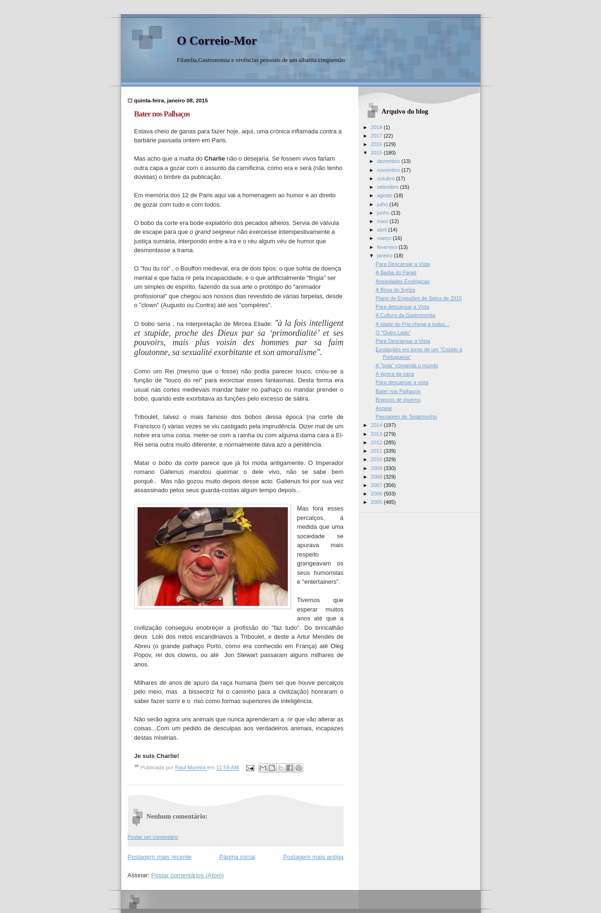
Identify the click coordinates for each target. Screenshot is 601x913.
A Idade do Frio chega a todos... (412, 324)
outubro (386, 178)
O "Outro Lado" (393, 332)
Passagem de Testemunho (406, 416)
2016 (377, 144)
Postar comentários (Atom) (187, 875)
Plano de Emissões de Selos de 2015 (419, 298)
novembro (389, 170)
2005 (377, 502)
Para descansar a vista (402, 382)
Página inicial (237, 856)
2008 (377, 477)
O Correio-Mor (217, 40)
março (385, 238)
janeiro (385, 255)
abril (382, 229)
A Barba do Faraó (396, 272)
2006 (377, 493)
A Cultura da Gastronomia (405, 315)
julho (383, 204)
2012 (377, 442)
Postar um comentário (153, 837)
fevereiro (388, 247)
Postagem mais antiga (313, 856)
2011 (377, 451)
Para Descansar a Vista (403, 264)
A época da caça (395, 374)
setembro (388, 187)
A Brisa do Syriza (395, 290)
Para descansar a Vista (402, 306)
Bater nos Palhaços (398, 391)
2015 (377, 152)
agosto (385, 195)
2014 (377, 425)
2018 (377, 127)
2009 (377, 468)
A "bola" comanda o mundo (407, 365)
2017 (377, 136)
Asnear (384, 408)
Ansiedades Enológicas (403, 281)
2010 (377, 459)
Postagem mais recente (160, 856)
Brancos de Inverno (398, 399)
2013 (377, 434)
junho (384, 213)
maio (383, 221)
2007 (377, 485)
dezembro (389, 161)
